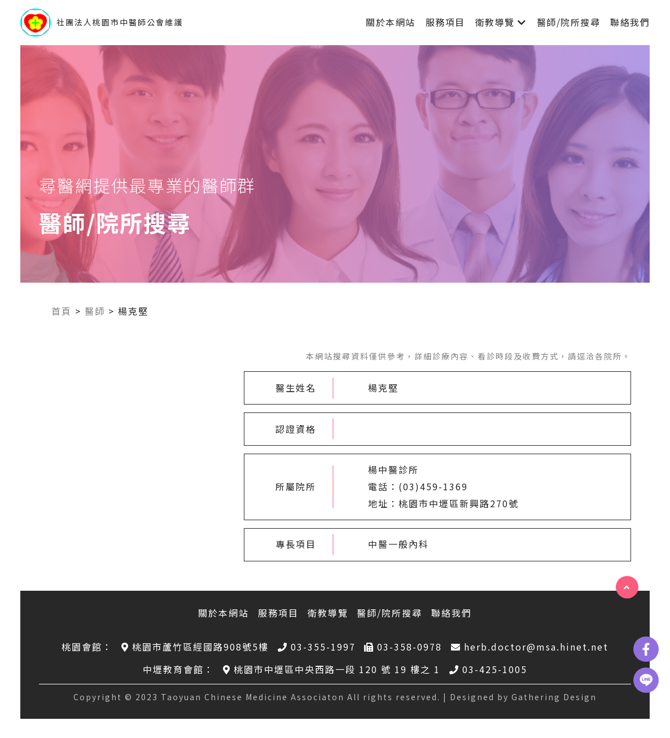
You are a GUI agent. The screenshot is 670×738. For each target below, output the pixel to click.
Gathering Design (554, 696)
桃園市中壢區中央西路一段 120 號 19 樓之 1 (331, 669)
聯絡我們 (630, 22)
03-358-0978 (403, 646)
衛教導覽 (495, 22)
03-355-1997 (317, 646)
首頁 (61, 311)
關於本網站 (390, 22)
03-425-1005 (488, 669)
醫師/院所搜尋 (569, 22)
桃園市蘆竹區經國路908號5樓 (195, 646)
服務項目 (445, 22)
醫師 (95, 311)
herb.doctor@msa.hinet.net (529, 646)
